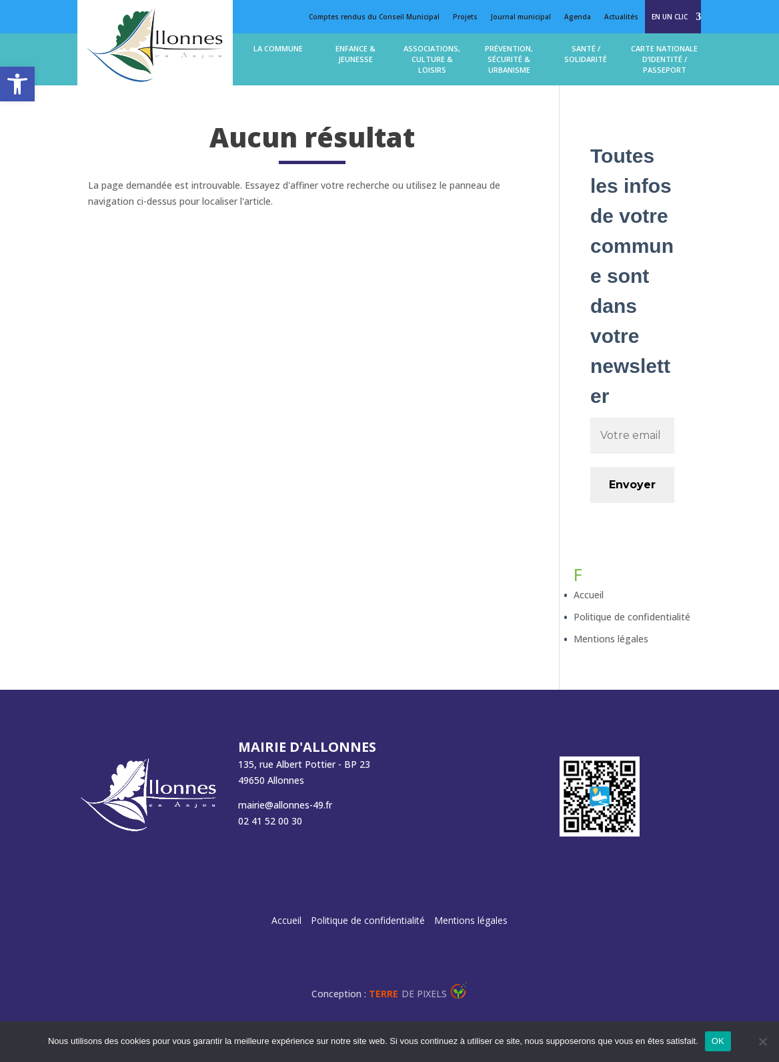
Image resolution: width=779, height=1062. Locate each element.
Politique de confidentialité (632, 616)
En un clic (670, 16)
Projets (465, 16)
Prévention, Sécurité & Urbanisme (509, 59)
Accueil (589, 594)
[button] (17, 84)
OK (718, 1041)
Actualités (621, 16)
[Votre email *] (632, 436)
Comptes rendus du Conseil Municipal (374, 16)
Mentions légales (611, 638)
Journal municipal (521, 16)
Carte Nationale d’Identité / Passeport (664, 59)
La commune (278, 48)
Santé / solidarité (585, 53)
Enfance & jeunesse (355, 53)
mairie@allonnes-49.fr (285, 805)
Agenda (577, 16)
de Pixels (408, 993)
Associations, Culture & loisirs (432, 59)
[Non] (762, 1041)
